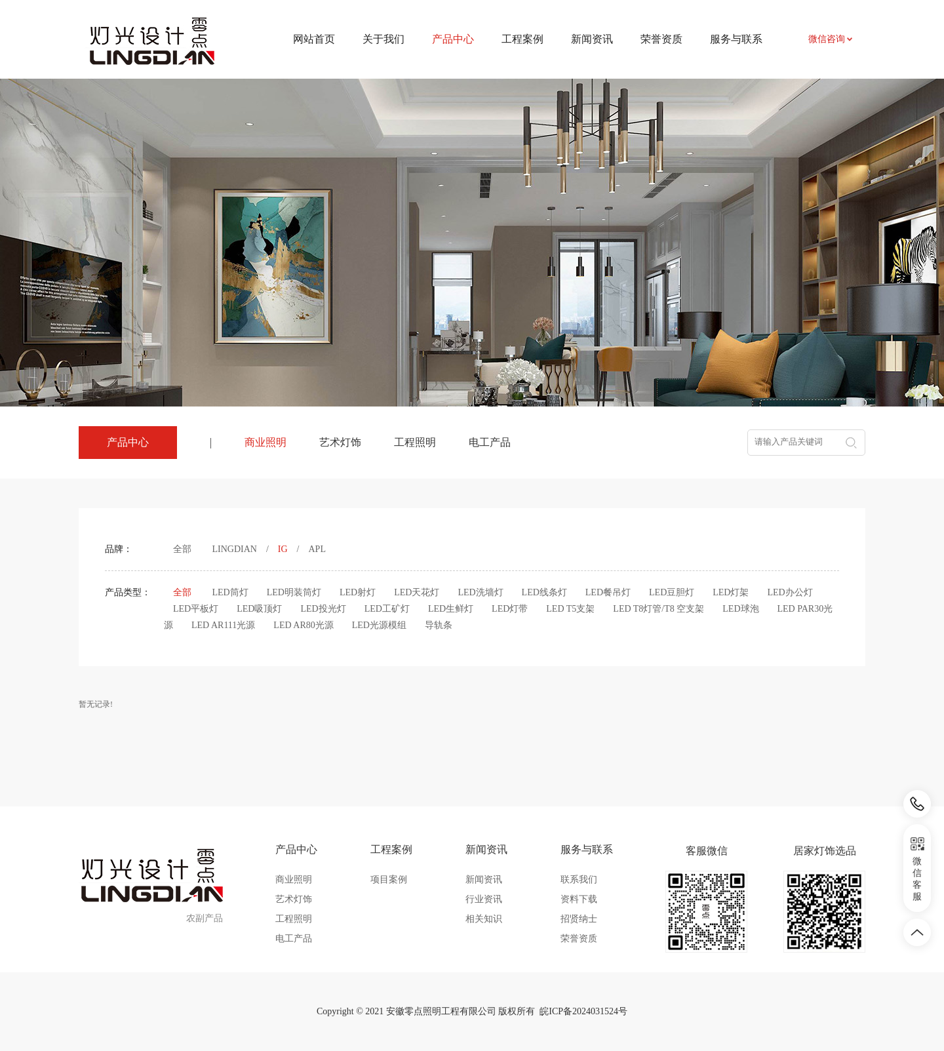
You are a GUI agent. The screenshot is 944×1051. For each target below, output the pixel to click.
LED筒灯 (230, 592)
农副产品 (204, 918)
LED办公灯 (789, 592)
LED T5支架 (570, 609)
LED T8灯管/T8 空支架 (658, 609)
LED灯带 (510, 609)
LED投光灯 (322, 609)
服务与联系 (736, 39)
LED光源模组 (379, 625)
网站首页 (314, 39)
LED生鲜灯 (450, 609)
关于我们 (383, 39)
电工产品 (490, 442)
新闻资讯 (592, 39)
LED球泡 (740, 609)
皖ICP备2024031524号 (583, 1011)
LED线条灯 (544, 592)
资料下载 (578, 899)
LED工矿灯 (387, 609)
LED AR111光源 (223, 625)
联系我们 (578, 879)
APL (317, 549)
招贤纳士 (578, 919)
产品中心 (296, 849)
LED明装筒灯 (294, 592)
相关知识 (483, 919)
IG (283, 549)
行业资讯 (483, 899)
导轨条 (438, 625)
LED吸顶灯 (259, 609)
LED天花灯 (416, 592)
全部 (182, 549)
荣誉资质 (661, 39)
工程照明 (415, 442)
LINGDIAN (234, 549)
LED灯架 (731, 592)
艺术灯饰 (340, 442)
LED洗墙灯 (480, 592)
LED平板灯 (195, 609)
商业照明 (265, 442)
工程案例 (522, 39)
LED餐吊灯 (608, 592)
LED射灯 (358, 592)
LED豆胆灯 (671, 592)
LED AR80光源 (303, 625)
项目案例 (388, 879)
